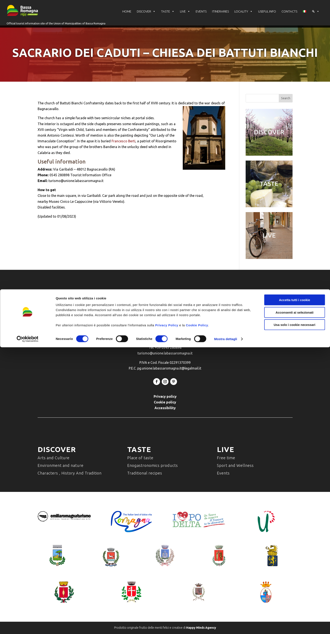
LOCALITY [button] (243, 16)
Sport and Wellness (235, 465)
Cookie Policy (197, 612)
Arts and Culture (53, 458)
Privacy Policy (166, 612)
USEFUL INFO (267, 16)
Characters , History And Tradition (70, 473)
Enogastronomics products (152, 465)
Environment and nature (61, 465)
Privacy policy (165, 396)
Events (223, 473)
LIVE (185, 16)
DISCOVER (146, 16)
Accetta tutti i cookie (294, 586)
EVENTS (201, 16)
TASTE (167, 16)
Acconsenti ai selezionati (294, 599)
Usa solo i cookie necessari (294, 611)
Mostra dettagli (225, 625)
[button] (315, 16)
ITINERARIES (220, 16)
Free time (226, 458)
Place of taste (140, 458)
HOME (126, 16)
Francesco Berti (123, 141)
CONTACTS (289, 16)
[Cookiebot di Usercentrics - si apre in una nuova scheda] (27, 626)
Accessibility (165, 408)
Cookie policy (165, 402)
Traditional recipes (144, 473)
